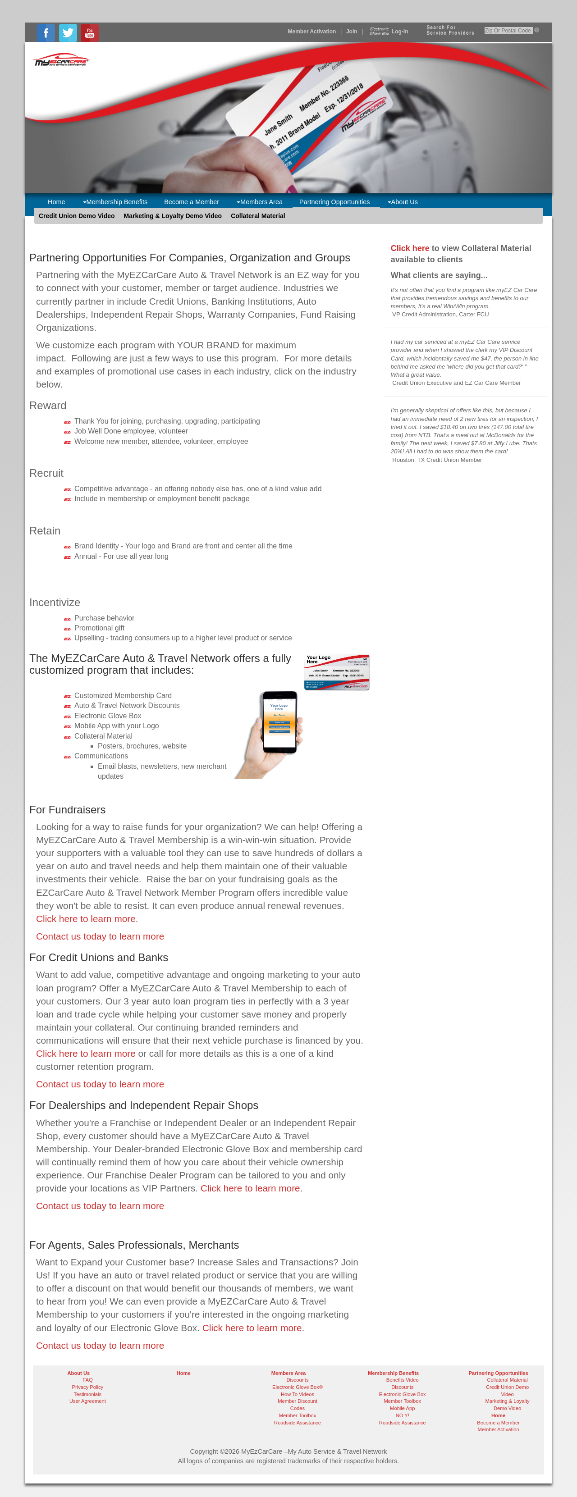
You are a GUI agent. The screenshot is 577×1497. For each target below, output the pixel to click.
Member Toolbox (297, 1415)
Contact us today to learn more (100, 936)
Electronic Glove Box (402, 1394)
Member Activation (312, 31)
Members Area (260, 201)
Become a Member (191, 201)
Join (351, 31)
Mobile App (402, 1408)
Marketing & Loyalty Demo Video (173, 215)
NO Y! (402, 1415)
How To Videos (297, 1394)
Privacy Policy (88, 1387)
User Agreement (87, 1401)
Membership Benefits (115, 201)
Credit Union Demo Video (77, 215)
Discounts (297, 1380)
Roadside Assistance (297, 1422)
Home (56, 201)
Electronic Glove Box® (297, 1387)
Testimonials (88, 1394)
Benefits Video (402, 1380)
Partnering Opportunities (334, 201)
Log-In (387, 31)
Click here (410, 248)
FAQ (87, 1380)
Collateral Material (258, 215)
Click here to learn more (86, 918)
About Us (403, 201)
